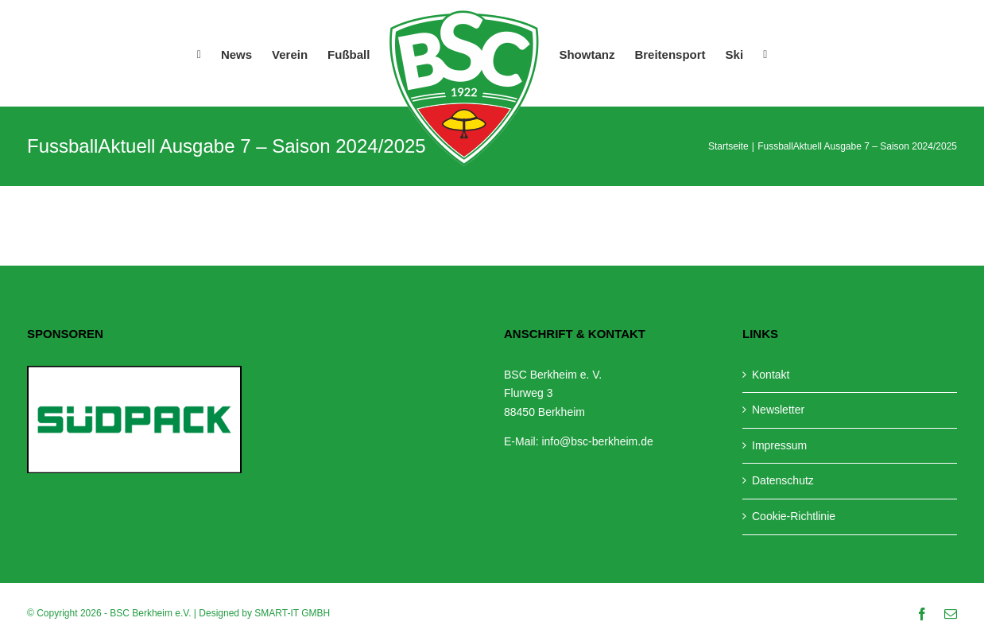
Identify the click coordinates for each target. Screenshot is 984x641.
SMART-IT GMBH (292, 613)
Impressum (779, 445)
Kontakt (770, 374)
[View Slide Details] (134, 419)
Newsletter (778, 409)
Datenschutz (783, 480)
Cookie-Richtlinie (793, 516)
